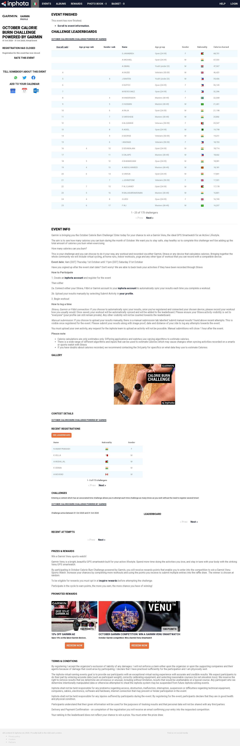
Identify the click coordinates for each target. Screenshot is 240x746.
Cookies (12, 739)
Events (46, 3)
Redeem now (74, 645)
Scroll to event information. (74, 25)
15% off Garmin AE (63, 634)
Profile (24, 19)
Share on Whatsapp (16, 78)
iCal (24, 90)
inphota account (74, 277)
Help (222, 3)
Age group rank (86, 47)
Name (124, 47)
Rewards (76, 3)
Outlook (36, 90)
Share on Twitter (24, 78)
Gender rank (109, 47)
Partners (12, 742)
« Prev (139, 217)
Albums (61, 3)
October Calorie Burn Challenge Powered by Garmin (78, 39)
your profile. (127, 293)
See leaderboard (61, 435)
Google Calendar (12, 90)
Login (234, 3)
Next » (149, 217)
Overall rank (62, 47)
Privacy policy (14, 736)
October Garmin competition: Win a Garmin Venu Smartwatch (139, 634)
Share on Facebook (33, 78)
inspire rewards (108, 580)
